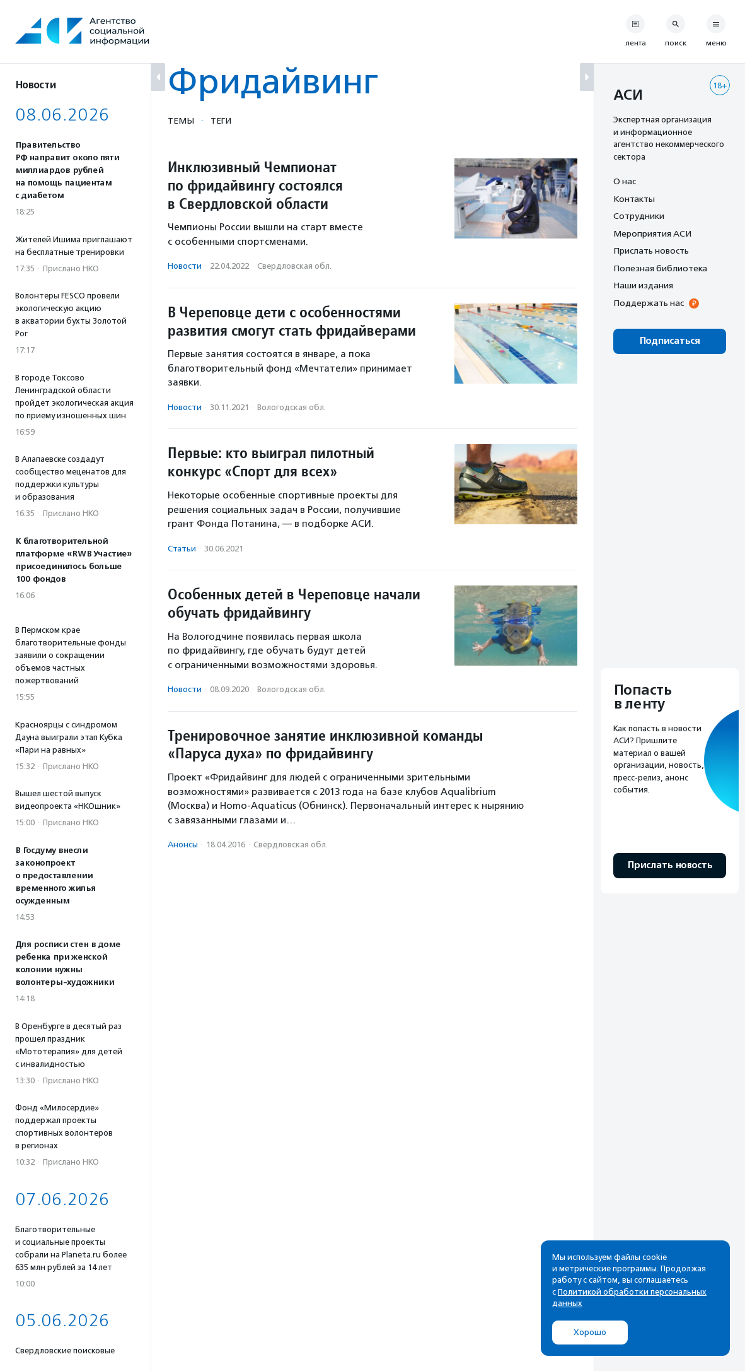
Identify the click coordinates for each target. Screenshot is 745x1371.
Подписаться (669, 341)
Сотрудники (638, 216)
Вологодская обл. (291, 407)
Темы (181, 120)
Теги (221, 120)
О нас (624, 181)
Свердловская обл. (294, 266)
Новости (185, 266)
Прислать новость (651, 250)
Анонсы (183, 844)
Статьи (182, 548)
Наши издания (643, 285)
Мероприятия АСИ (652, 233)
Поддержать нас (648, 303)
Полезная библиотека (660, 268)
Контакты (634, 199)
